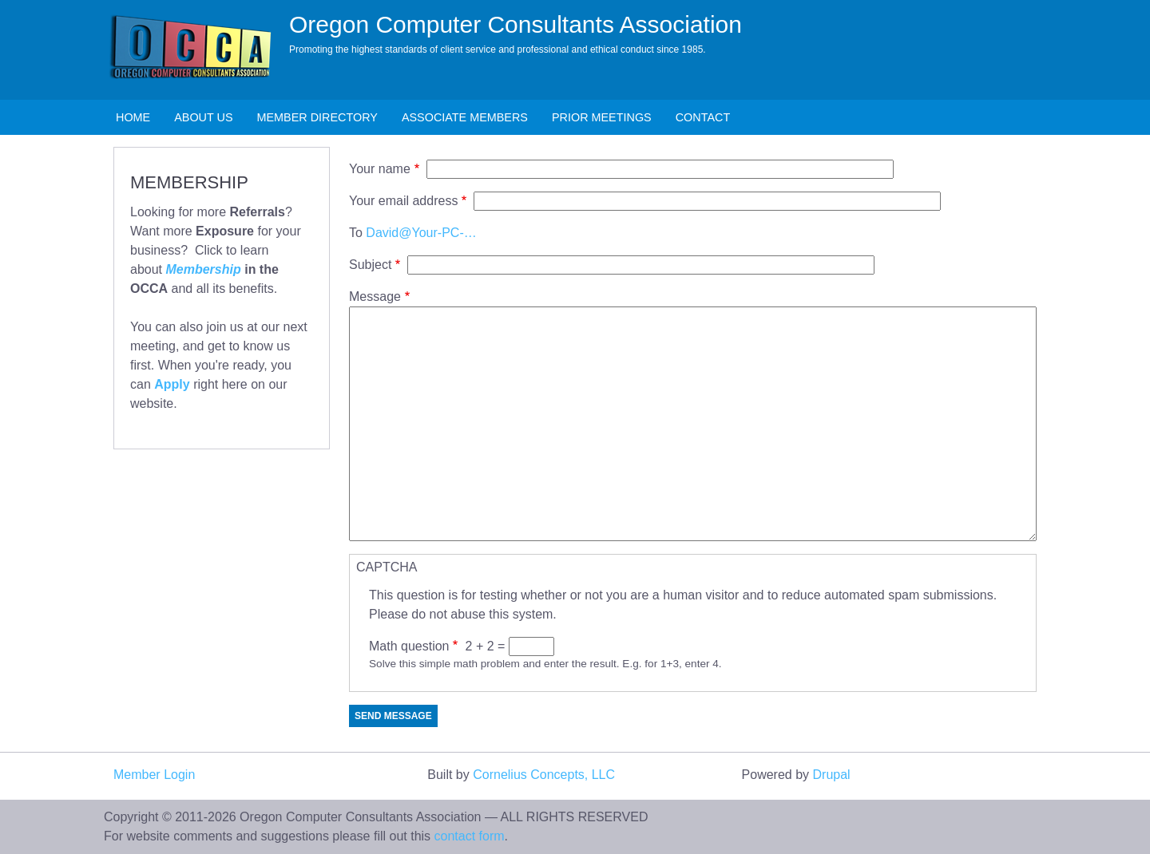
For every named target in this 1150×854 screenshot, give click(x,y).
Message (375, 296)
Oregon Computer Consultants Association (515, 24)
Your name (379, 169)
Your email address (403, 201)
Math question (409, 646)
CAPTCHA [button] (386, 567)
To (356, 232)
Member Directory (317, 117)
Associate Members (465, 117)
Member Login (154, 774)
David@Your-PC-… (421, 232)
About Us (203, 117)
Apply (171, 384)
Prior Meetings (602, 117)
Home (133, 117)
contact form (469, 836)
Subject (370, 264)
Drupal (832, 774)
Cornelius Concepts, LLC (544, 774)
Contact (703, 117)
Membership (202, 269)
